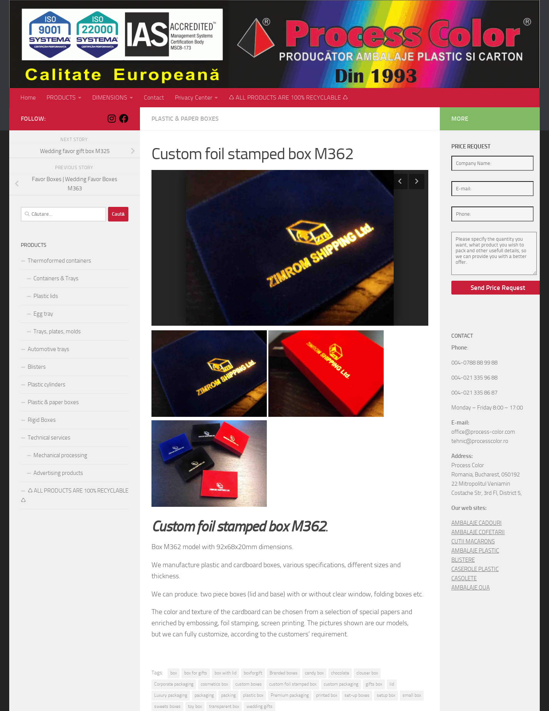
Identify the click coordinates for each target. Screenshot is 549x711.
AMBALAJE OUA (470, 587)
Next (416, 181)
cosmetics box (214, 684)
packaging (204, 695)
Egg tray (43, 313)
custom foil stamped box (292, 684)
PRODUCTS (61, 97)
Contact (154, 97)
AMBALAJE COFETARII (478, 532)
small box (412, 695)
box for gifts (195, 673)
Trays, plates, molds (57, 331)
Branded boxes (284, 673)
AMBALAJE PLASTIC (475, 550)
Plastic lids (45, 296)
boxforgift (253, 673)
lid (391, 684)
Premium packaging (290, 695)
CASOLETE (464, 578)
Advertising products (58, 473)
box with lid (225, 673)
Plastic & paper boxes (185, 118)
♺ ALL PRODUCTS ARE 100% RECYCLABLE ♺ (288, 97)
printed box (326, 695)
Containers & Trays (55, 278)
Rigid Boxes (42, 419)
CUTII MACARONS (473, 541)
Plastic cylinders (46, 384)
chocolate (340, 673)
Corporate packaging (173, 684)
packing (228, 695)
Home (28, 97)
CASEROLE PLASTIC (475, 569)
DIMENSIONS (109, 97)
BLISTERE (463, 559)
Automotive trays (48, 349)
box (173, 673)
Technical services (49, 437)
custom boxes (248, 684)
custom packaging (341, 684)
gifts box (374, 684)
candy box (314, 673)
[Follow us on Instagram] (111, 118)
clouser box (367, 673)
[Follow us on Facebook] (123, 118)
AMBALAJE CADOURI (476, 523)
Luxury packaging (170, 695)
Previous (400, 181)
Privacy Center (193, 97)
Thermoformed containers (59, 260)
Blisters (37, 366)
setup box (386, 695)
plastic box (253, 695)
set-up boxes (356, 695)
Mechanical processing (60, 455)
